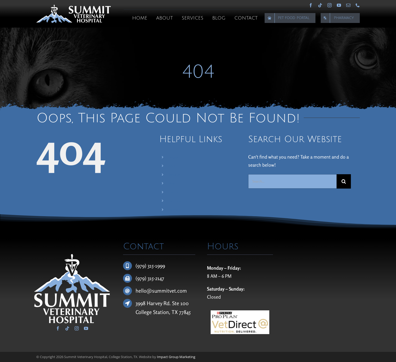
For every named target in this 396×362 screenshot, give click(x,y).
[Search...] (292, 181)
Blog (171, 183)
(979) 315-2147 (150, 278)
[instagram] (329, 5)
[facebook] (311, 5)
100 (184, 303)
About (173, 166)
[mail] (348, 5)
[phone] (358, 5)
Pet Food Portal (180, 201)
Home (173, 157)
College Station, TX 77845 (163, 312)
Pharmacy (176, 209)
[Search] (344, 181)
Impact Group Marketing (176, 356)
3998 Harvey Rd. (154, 303)
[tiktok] (320, 5)
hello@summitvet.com (161, 290)
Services (174, 174)
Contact (174, 192)
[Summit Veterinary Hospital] (73, 7)
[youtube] (339, 5)
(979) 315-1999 (150, 265)
